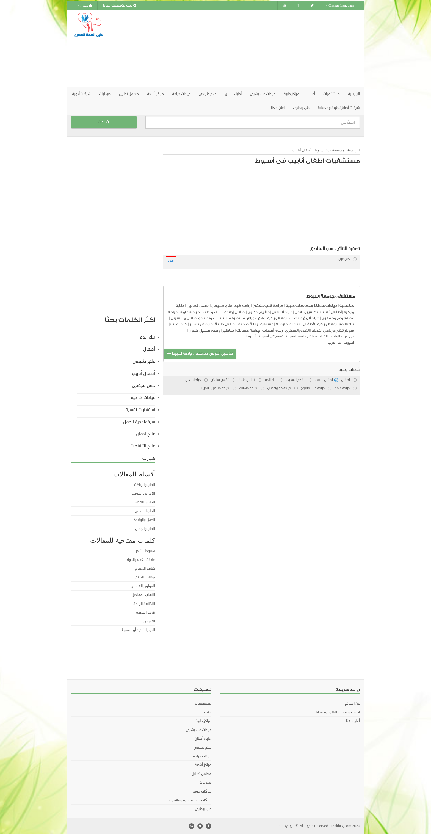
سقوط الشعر (145, 550)
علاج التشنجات (142, 446)
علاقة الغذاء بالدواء (140, 559)
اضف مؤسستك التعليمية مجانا (338, 712)
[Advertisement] (246, 48)
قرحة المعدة (145, 612)
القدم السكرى (297, 330)
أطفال (240, 311)
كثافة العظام (145, 568)
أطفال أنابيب (301, 150)
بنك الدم (346, 324)
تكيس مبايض (306, 311)
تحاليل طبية (225, 324)
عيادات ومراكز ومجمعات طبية (311, 305)
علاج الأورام (256, 318)
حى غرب (334, 342)
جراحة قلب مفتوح (268, 305)
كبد (183, 324)
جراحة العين (282, 311)
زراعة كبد (242, 305)
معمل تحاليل (198, 305)
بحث (103, 121)
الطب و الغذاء (145, 502)
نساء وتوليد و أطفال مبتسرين (196, 318)
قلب (174, 324)
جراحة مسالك (248, 330)
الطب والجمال (145, 528)
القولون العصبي (143, 585)
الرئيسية (354, 93)
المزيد (205, 388)
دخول (84, 5)
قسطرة (266, 324)
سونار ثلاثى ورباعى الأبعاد (333, 330)
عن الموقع (352, 703)
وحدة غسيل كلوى (204, 330)
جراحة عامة (190, 311)
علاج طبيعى (221, 305)
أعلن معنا (278, 107)
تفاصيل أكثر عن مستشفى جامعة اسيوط (200, 353)
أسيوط (319, 150)
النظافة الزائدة (144, 603)
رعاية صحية (248, 324)
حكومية (346, 305)
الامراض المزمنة (143, 493)
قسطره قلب (234, 318)
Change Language (339, 5)
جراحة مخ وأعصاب (304, 318)
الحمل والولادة (144, 519)
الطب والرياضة (144, 484)
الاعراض (149, 621)
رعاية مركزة (277, 318)
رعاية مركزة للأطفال (320, 324)
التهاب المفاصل (143, 594)
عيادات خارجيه (288, 324)
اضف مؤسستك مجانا (119, 5)
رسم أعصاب (272, 330)
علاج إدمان (145, 434)
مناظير (228, 330)
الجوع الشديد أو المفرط (138, 629)
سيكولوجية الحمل (139, 422)
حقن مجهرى (259, 311)
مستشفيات (335, 150)
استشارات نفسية (140, 409)
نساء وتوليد (212, 311)
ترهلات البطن (145, 577)
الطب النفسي (145, 510)
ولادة (228, 311)
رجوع (171, 260)
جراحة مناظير (201, 324)
